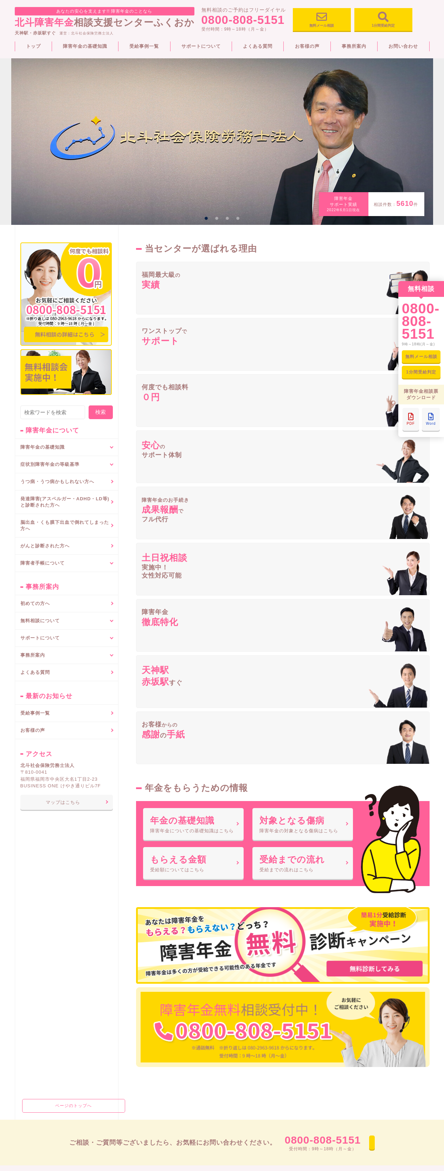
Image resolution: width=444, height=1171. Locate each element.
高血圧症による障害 (144, 985)
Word (431, 419)
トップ (33, 46)
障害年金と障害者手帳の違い (257, 973)
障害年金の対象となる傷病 (47, 960)
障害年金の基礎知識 (85, 46)
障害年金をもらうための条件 (50, 998)
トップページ (31, 928)
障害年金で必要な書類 (43, 1008)
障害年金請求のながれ (43, 979)
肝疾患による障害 (142, 1023)
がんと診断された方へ (45, 545)
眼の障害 (133, 1127)
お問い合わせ (403, 46)
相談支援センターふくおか (104, 17)
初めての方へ (35, 603)
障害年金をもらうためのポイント (54, 1026)
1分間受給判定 (383, 21)
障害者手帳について (246, 928)
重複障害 (133, 960)
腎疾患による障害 (142, 1032)
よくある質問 (257, 46)
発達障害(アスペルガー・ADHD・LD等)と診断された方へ (65, 502)
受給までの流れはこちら (302, 542)
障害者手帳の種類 (245, 939)
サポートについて (201, 46)
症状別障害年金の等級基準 (150, 939)
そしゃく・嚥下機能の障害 (151, 1089)
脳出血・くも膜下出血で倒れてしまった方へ (64, 525)
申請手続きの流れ (245, 948)
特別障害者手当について (45, 1036)
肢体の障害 (135, 1080)
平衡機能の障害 (140, 1108)
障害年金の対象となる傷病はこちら (302, 491)
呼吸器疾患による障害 (146, 951)
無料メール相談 (322, 21)
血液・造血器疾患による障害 (153, 1013)
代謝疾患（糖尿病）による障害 (156, 1004)
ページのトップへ (66, 845)
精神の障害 (135, 1070)
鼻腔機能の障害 (140, 1118)
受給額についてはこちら (193, 542)
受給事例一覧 (144, 46)
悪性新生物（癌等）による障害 (156, 995)
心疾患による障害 (142, 1042)
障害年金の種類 (36, 989)
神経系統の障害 (140, 1061)
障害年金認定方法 (38, 1017)
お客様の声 (307, 46)
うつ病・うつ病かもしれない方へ (57, 481)
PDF (411, 419)
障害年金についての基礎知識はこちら (193, 491)
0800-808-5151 (243, 21)
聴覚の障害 (135, 1051)
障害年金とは (34, 951)
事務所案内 (354, 46)
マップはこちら (63, 802)
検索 (100, 412)
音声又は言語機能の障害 (149, 1099)
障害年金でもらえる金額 (45, 970)
